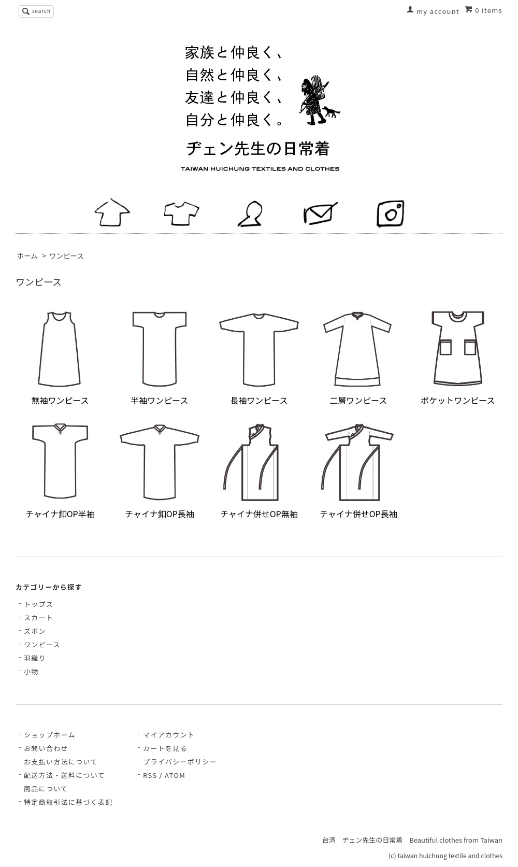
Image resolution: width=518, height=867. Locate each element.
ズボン (35, 631)
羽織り (35, 658)
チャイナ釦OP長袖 (159, 471)
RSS (150, 775)
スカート (38, 617)
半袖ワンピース (159, 357)
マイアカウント (169, 735)
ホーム (27, 255)
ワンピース (66, 255)
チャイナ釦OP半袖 (60, 471)
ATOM (175, 775)
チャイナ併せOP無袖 (259, 471)
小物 (31, 671)
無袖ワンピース (60, 357)
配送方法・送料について (64, 775)
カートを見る (165, 748)
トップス (38, 604)
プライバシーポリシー (180, 761)
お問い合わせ (46, 748)
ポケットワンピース (458, 357)
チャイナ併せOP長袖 (358, 471)
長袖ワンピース (259, 357)
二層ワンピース (358, 357)
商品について (46, 788)
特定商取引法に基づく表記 (68, 802)
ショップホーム (50, 735)
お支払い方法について (61, 761)
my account (437, 11)
